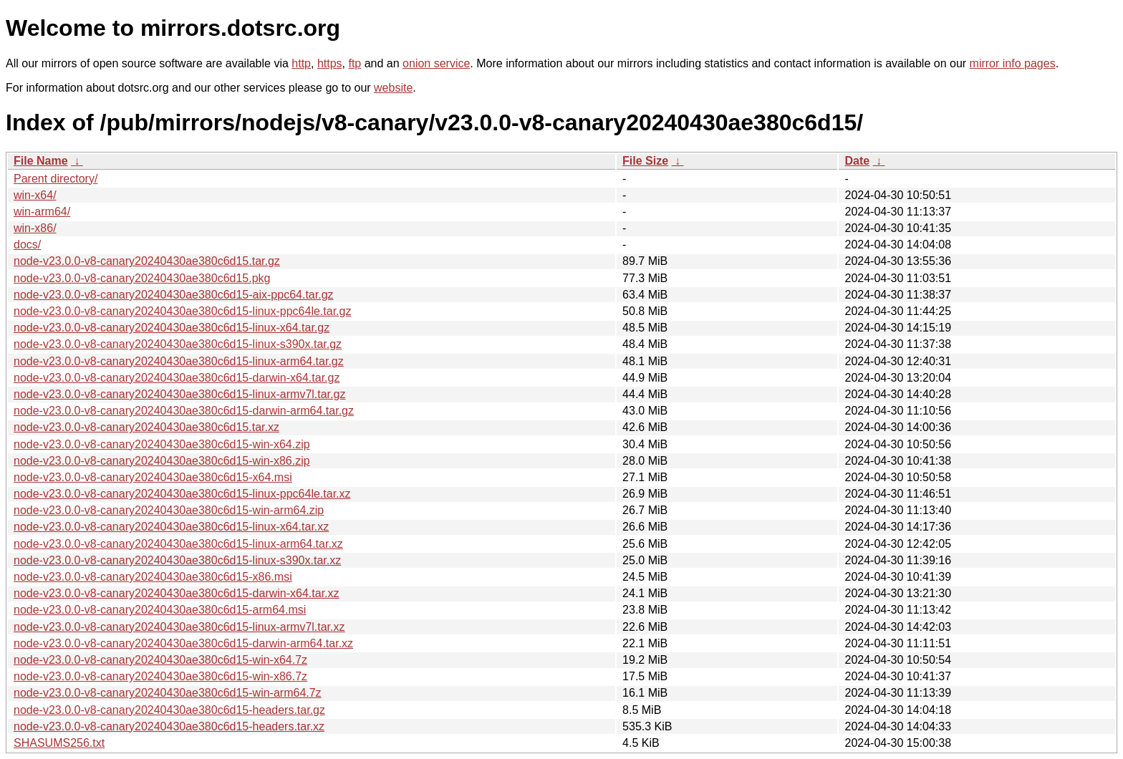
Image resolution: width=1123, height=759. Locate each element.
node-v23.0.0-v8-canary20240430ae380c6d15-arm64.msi (160, 610)
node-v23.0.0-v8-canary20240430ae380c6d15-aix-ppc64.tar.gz (174, 295)
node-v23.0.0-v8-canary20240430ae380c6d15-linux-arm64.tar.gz (179, 361)
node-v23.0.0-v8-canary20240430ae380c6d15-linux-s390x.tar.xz (177, 560)
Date (856, 161)
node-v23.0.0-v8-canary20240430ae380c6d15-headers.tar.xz (169, 726)
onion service (436, 63)
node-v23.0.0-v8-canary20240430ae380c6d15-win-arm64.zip (169, 510)
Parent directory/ (55, 179)
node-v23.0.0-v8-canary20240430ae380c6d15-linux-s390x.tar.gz (178, 344)
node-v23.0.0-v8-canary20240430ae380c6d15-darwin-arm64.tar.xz (183, 643)
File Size (645, 161)
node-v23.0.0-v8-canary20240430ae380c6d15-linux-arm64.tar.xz (178, 544)
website (393, 88)
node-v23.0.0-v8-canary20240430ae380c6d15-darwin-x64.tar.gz (176, 378)
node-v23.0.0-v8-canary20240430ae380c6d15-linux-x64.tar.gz (171, 328)
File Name (41, 161)
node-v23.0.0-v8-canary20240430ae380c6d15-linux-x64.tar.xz (171, 527)
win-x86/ (35, 228)
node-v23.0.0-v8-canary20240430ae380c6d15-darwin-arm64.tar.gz (184, 411)
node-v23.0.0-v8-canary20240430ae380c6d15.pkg (142, 278)
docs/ (27, 244)
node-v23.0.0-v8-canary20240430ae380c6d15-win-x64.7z (160, 660)
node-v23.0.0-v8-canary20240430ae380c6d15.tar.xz (146, 427)
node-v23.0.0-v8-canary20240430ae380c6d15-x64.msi (153, 477)
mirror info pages (1013, 63)
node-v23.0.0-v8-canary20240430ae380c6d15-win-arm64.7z (168, 693)
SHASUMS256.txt (59, 743)
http (301, 63)
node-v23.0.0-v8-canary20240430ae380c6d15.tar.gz (147, 261)
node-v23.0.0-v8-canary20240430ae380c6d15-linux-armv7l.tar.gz (179, 394)
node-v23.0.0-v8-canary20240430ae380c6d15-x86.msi (153, 577)
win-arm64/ (42, 212)
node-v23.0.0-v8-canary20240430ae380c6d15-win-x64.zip (162, 444)
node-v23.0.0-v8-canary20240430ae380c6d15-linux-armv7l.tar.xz (179, 627)
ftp (354, 63)
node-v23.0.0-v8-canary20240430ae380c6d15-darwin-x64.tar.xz (176, 593)
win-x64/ (35, 195)
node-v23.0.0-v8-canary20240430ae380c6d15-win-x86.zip (162, 461)
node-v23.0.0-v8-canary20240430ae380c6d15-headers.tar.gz (169, 710)
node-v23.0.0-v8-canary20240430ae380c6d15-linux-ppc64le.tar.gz (182, 311)
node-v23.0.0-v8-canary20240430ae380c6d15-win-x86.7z (160, 676)
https (329, 63)
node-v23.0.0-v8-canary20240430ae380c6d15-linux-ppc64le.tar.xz (182, 494)
